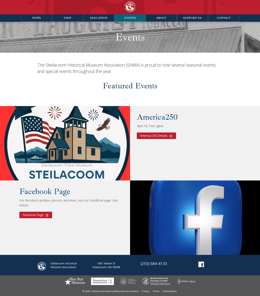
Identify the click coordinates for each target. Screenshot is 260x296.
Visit (67, 18)
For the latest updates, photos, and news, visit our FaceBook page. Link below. (69, 202)
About (161, 18)
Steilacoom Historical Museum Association (115, 291)
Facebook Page (44, 191)
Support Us (192, 18)
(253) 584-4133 (154, 263)
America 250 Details (156, 136)
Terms (156, 291)
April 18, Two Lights (150, 126)
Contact (224, 18)
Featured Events (130, 85)
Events (130, 18)
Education (99, 18)
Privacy (145, 291)
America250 (157, 117)
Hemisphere (170, 291)
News (36, 18)
